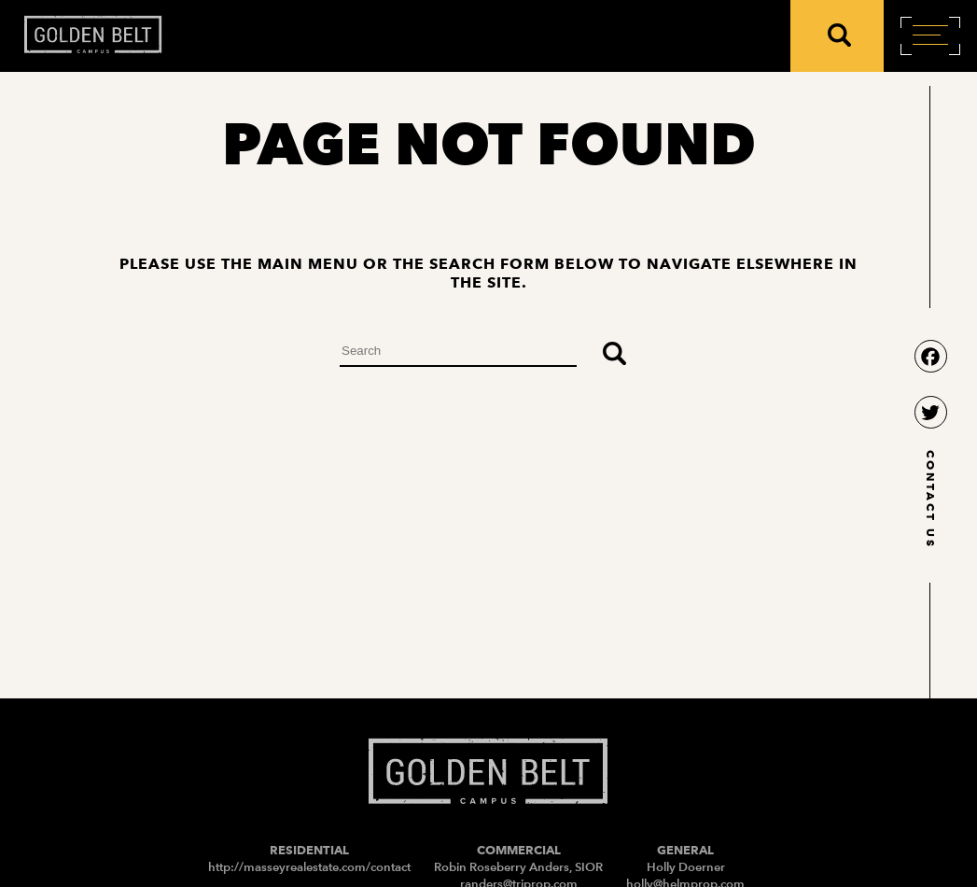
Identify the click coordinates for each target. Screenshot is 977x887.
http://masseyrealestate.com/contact (309, 867)
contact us (931, 499)
